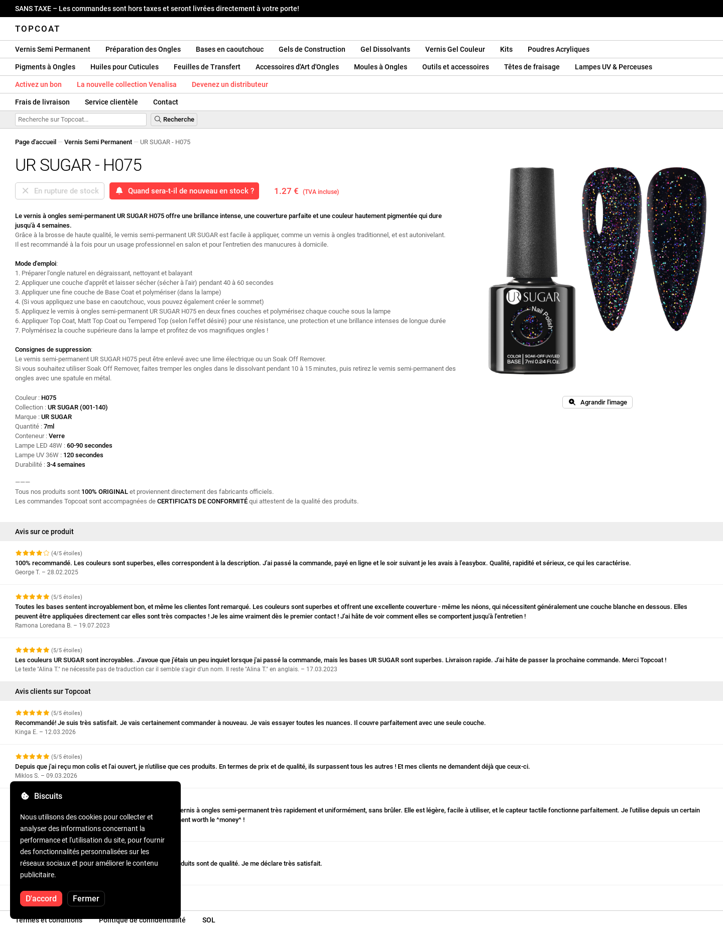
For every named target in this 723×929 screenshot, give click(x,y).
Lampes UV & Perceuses (613, 67)
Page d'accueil (35, 142)
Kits (506, 49)
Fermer (86, 898)
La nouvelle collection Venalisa (127, 84)
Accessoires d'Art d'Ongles (297, 67)
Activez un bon (38, 84)
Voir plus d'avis (42, 894)
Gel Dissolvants (385, 49)
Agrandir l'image (597, 402)
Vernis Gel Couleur (455, 49)
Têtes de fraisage (532, 67)
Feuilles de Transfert (207, 67)
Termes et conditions (48, 920)
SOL (208, 920)
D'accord (41, 898)
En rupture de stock (60, 190)
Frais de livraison (42, 102)
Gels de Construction (312, 49)
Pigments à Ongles (45, 67)
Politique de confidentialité (142, 920)
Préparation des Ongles (143, 49)
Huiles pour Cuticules (124, 67)
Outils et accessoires (455, 67)
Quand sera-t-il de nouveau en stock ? (184, 190)
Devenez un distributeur (230, 84)
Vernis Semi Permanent (52, 49)
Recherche (174, 119)
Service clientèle (111, 102)
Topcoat (37, 29)
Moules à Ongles (380, 67)
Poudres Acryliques (558, 49)
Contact (165, 102)
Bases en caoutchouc (230, 49)
